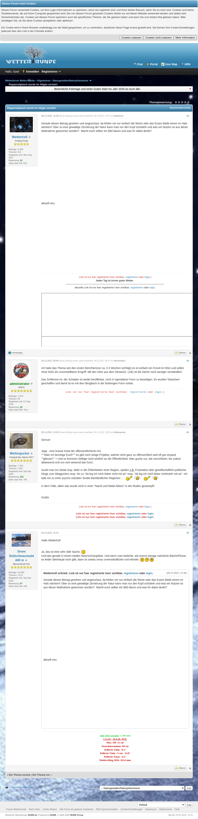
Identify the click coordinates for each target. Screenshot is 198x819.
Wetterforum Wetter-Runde (20, 80)
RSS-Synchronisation (107, 809)
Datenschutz (165, 809)
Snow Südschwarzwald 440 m (21, 556)
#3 (187, 432)
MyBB (53, 815)
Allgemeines (44, 80)
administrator (119, 361)
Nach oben (34, 809)
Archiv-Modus (50, 809)
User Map (171, 64)
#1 (187, 116)
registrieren (131, 277)
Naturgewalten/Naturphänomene (70, 80)
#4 (187, 533)
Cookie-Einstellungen (131, 809)
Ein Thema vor (41, 774)
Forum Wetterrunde (16, 809)
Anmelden (32, 71)
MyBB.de (32, 815)
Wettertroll (19, 137)
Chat (140, 64)
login (147, 277)
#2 (187, 361)
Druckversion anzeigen (21, 787)
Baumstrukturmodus (180, 108)
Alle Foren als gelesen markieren (76, 809)
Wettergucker (19, 453)
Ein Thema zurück (19, 774)
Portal (154, 64)
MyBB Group (76, 815)
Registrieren (50, 71)
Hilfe (187, 64)
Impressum (150, 809)
